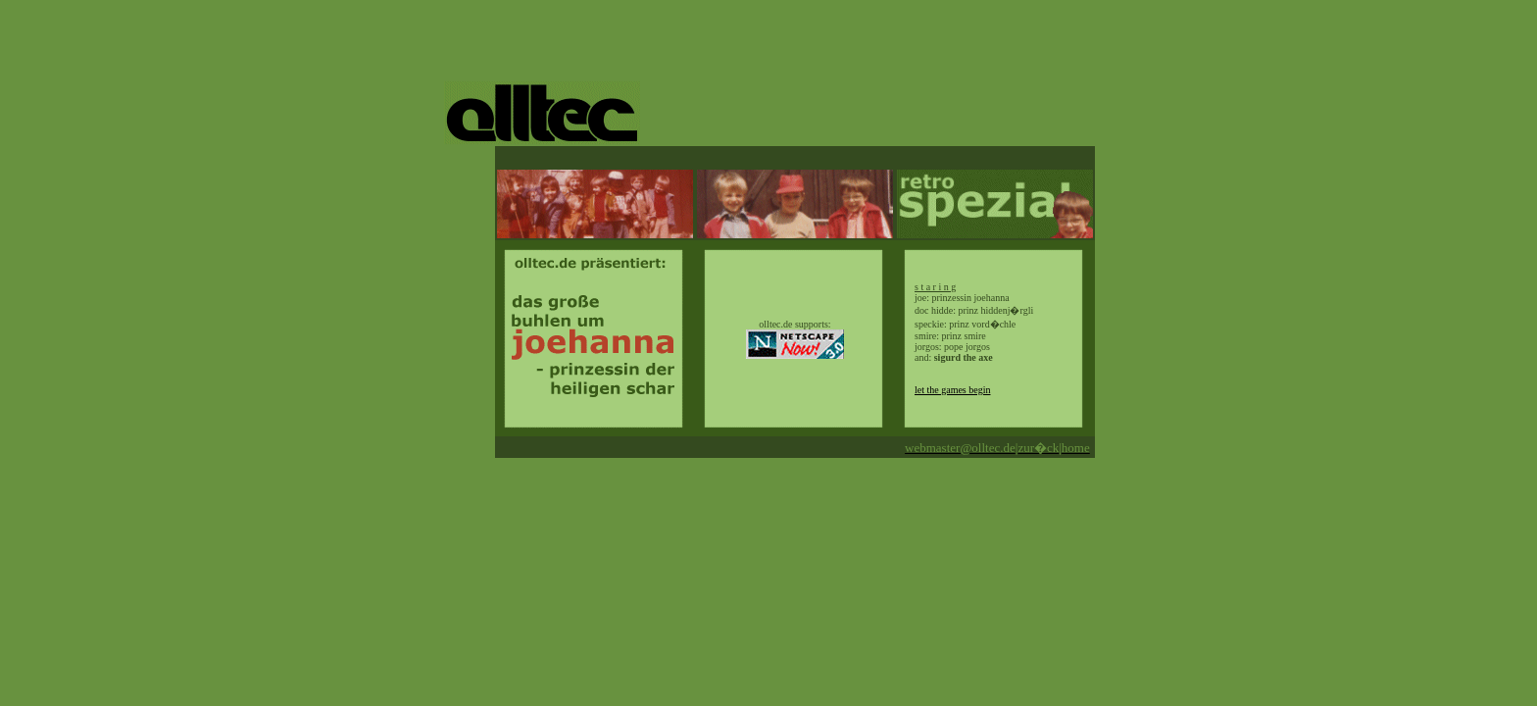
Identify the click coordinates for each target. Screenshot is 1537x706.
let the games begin (952, 389)
